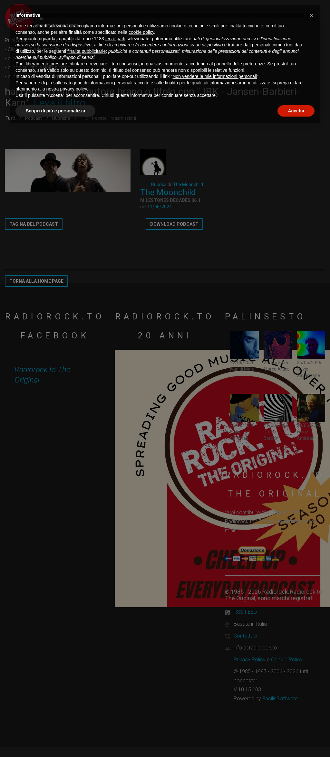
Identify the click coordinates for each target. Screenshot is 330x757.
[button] (311, 15)
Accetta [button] (296, 110)
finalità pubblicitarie (86, 51)
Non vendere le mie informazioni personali (214, 76)
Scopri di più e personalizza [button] (55, 110)
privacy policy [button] (73, 88)
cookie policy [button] (141, 32)
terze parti (115, 38)
